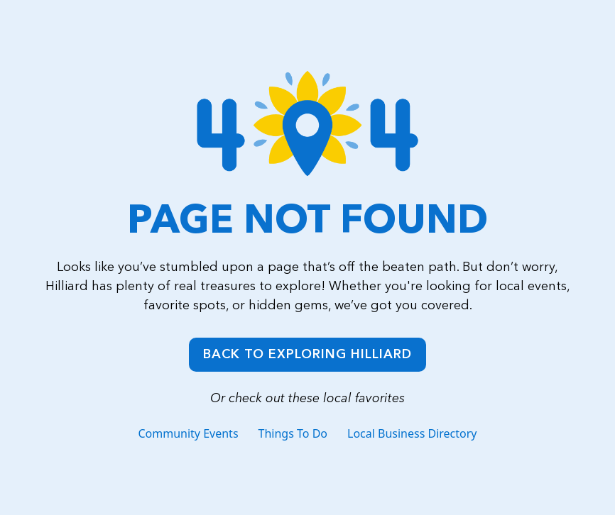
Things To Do (292, 433)
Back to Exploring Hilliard (307, 354)
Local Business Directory (412, 433)
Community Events (188, 433)
